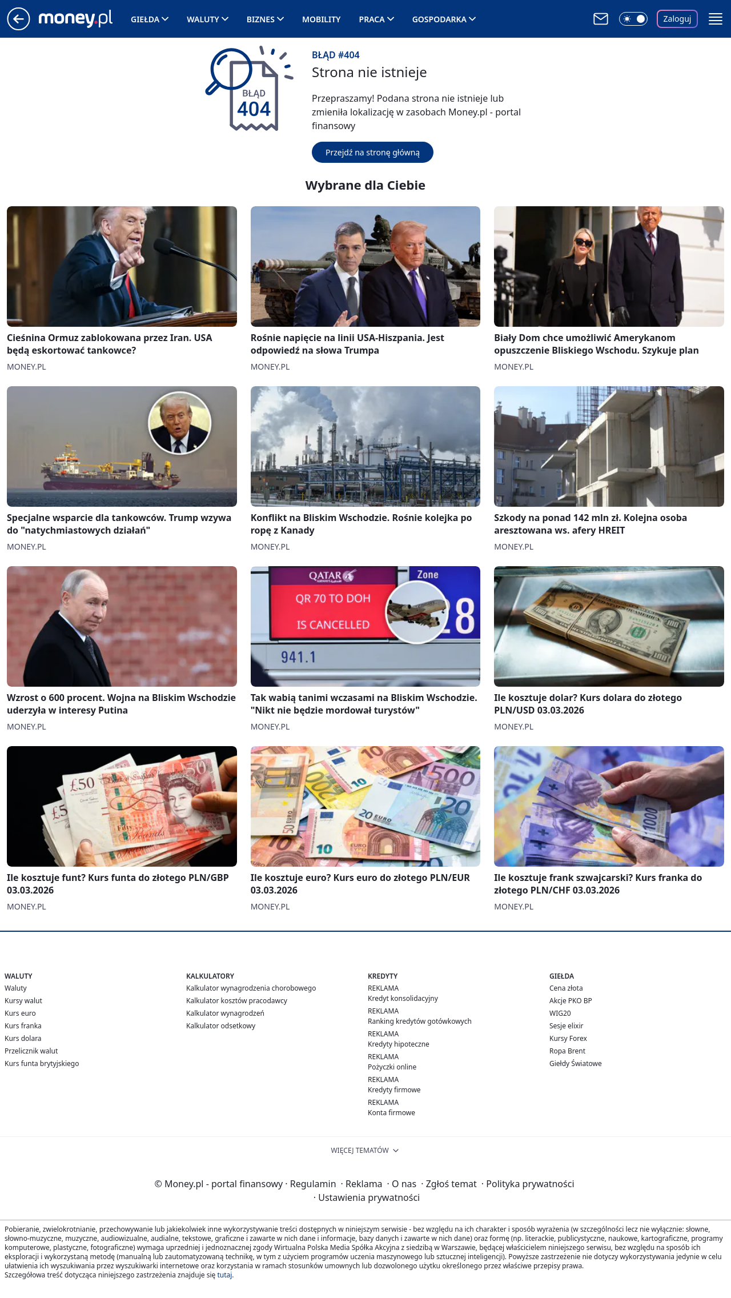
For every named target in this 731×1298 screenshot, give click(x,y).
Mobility (321, 19)
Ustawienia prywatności (367, 1197)
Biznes (261, 19)
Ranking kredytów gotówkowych (420, 1021)
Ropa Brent (567, 1051)
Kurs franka (23, 1026)
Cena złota (566, 988)
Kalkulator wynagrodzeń (225, 1013)
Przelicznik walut (31, 1051)
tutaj (224, 1275)
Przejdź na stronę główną (373, 152)
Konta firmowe (391, 1112)
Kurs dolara (23, 1038)
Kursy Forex (568, 1038)
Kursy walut (23, 1000)
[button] (715, 19)
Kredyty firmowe (394, 1090)
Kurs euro (20, 1013)
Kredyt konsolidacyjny (403, 998)
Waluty (203, 19)
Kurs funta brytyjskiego (42, 1063)
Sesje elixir (566, 1026)
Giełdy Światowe (575, 1063)
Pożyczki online (392, 1067)
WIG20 (560, 1013)
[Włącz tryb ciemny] (633, 19)
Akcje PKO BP (570, 1000)
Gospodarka (439, 19)
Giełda (145, 19)
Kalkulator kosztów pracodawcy (236, 1000)
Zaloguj (678, 18)
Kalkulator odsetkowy (220, 1026)
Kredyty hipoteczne (398, 1044)
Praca (372, 19)
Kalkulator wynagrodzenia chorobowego (251, 988)
